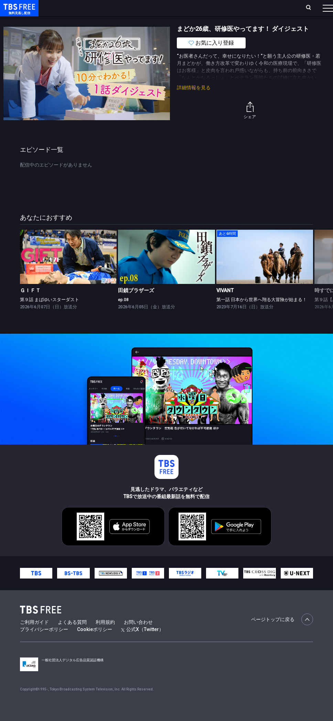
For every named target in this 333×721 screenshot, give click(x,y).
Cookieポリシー (94, 643)
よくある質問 (72, 636)
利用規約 (105, 636)
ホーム (78, 8)
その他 (273, 21)
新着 (75, 21)
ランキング (130, 8)
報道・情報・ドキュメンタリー (227, 21)
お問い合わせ (138, 636)
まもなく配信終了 (105, 21)
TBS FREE (18, 12)
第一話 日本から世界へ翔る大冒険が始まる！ (261, 313)
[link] (68, 270)
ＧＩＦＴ (30, 304)
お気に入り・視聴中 (204, 8)
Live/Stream (162, 8)
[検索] (263, 8)
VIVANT (225, 304)
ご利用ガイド (34, 636)
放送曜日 (101, 8)
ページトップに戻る (282, 633)
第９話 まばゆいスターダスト (49, 313)
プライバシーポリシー (44, 643)
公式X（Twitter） (142, 643)
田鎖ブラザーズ (136, 304)
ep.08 (123, 313)
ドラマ (138, 21)
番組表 (311, 8)
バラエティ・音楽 (171, 21)
